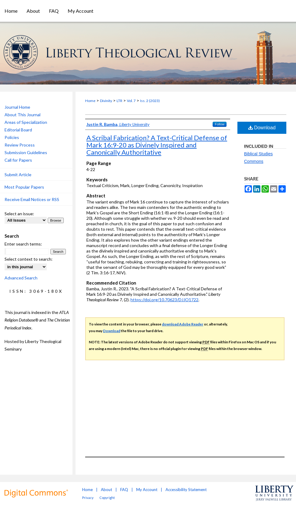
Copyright (107, 498)
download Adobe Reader (182, 324)
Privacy (88, 498)
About (106, 489)
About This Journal (22, 114)
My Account (146, 489)
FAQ (124, 489)
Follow (219, 124)
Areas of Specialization (26, 122)
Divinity (106, 100)
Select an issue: (19, 213)
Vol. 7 (131, 100)
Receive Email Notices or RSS (32, 199)
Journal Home (17, 107)
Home (90, 100)
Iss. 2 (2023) (150, 100)
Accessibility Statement (186, 489)
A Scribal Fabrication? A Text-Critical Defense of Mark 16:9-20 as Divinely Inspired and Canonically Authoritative (156, 145)
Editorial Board (18, 129)
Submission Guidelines (26, 152)
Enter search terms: (23, 243)
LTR (119, 100)
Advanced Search (21, 277)
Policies (12, 137)
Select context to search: (29, 259)
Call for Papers (18, 160)
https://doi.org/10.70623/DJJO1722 (164, 299)
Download (262, 127)
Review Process (20, 144)
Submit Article (18, 174)
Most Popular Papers (24, 187)
